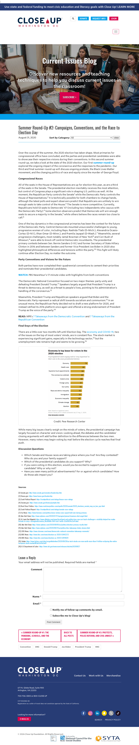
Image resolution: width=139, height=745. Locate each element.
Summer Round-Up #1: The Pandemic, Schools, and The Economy (35, 635)
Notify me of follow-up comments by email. (78, 609)
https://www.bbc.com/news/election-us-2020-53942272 (49, 534)
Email (37, 603)
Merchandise (113, 675)
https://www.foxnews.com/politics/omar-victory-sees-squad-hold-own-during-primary (57, 512)
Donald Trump (50, 647)
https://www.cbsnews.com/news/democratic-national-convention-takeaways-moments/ (59, 531)
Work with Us (96, 675)
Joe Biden (66, 647)
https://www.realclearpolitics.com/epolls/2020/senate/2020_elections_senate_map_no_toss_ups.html (70, 506)
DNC (37, 647)
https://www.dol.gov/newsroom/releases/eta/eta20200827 (59, 546)
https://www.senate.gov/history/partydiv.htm (45, 502)
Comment (36, 569)
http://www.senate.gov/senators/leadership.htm (45, 492)
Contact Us (80, 675)
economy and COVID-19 (100, 332)
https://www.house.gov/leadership (40, 496)
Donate (83, 18)
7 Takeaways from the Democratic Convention (59, 316)
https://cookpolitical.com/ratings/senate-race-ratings (54, 509)
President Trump (83, 647)
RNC (97, 647)
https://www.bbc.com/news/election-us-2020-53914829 (48, 538)
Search (98, 720)
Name (37, 596)
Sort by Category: (59, 137)
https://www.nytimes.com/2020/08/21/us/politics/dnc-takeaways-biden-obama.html (61, 528)
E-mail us (24, 719)
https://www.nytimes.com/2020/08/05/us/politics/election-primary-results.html (59, 524)
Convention (25, 647)
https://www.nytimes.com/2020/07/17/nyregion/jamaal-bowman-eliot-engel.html (59, 516)
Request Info (99, 18)
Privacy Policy (113, 720)
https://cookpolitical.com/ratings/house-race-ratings (54, 499)
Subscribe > (69, 97)
